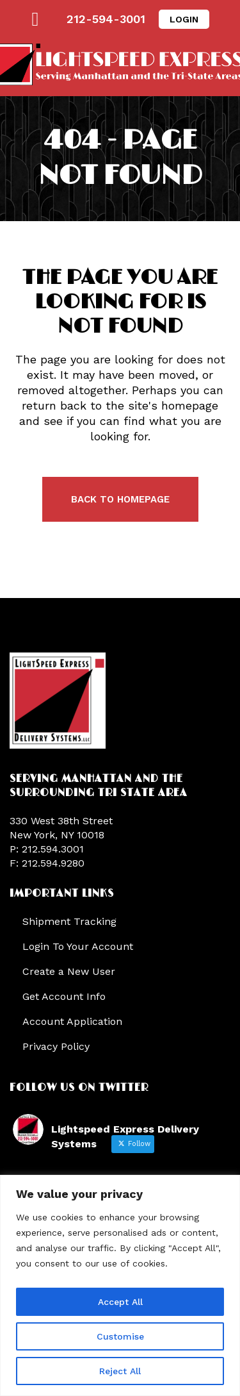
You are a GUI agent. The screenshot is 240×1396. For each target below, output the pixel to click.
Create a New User (68, 971)
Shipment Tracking (69, 921)
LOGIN (184, 19)
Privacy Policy (56, 1046)
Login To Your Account (77, 946)
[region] (120, 1285)
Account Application (72, 1021)
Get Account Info (64, 996)
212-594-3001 (106, 19)
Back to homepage (120, 499)
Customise (120, 1336)
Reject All (120, 1371)
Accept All (120, 1302)
